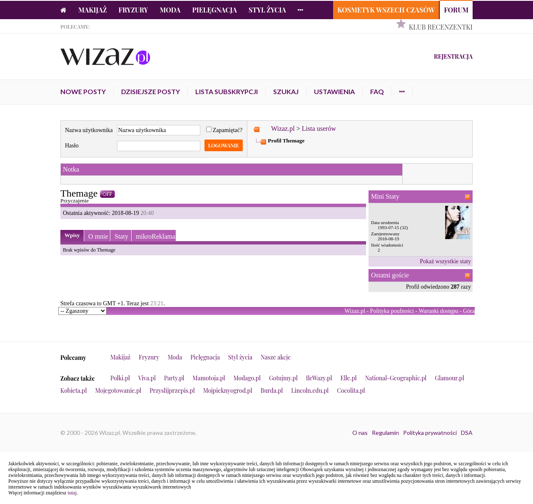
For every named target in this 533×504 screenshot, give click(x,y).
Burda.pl (272, 390)
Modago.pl (247, 378)
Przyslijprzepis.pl (171, 390)
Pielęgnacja (214, 9)
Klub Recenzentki (441, 26)
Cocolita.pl (351, 390)
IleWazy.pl (319, 378)
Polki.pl (120, 378)
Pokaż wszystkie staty (445, 261)
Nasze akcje (276, 357)
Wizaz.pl (283, 128)
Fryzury (133, 9)
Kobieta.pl (73, 390)
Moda (170, 9)
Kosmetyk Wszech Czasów (386, 9)
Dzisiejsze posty (150, 91)
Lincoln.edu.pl (310, 390)
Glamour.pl (449, 378)
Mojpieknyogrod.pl (227, 390)
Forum (456, 9)
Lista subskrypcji (226, 91)
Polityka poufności (392, 311)
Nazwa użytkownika (89, 130)
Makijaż (92, 9)
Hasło (72, 145)
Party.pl (174, 378)
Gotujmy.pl (283, 378)
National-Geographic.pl (396, 378)
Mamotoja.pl (208, 378)
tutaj (71, 493)
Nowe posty (83, 91)
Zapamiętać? (224, 130)
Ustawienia (334, 91)
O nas (360, 432)
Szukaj (286, 91)
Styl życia (267, 9)
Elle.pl (348, 378)
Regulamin (385, 432)
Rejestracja (453, 56)
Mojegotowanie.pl (118, 390)
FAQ (377, 91)
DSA (467, 432)
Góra (469, 311)
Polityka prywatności (430, 432)
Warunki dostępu (438, 311)
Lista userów (319, 128)
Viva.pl (147, 378)
